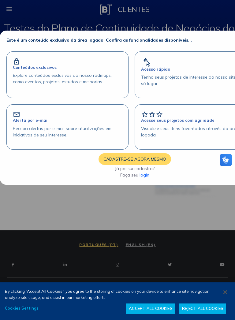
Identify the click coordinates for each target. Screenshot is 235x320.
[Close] (225, 292)
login (144, 175)
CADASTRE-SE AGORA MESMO (134, 159)
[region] (117, 301)
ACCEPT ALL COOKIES (150, 308)
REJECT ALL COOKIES (202, 308)
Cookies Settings (22, 308)
